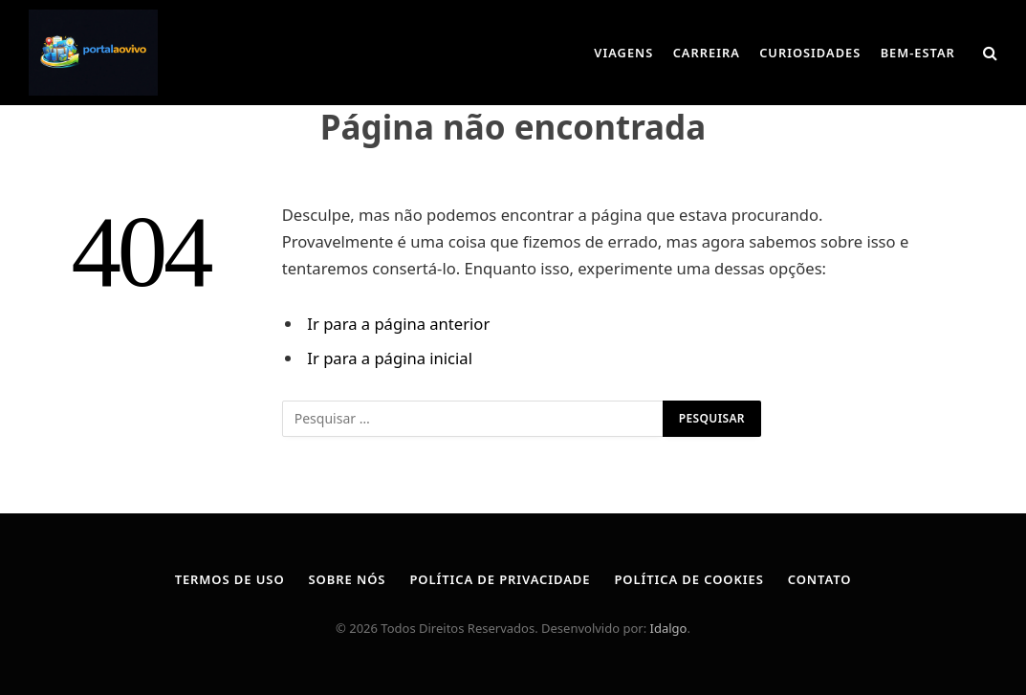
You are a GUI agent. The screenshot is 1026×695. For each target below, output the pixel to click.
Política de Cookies (688, 579)
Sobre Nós (347, 579)
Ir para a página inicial (389, 358)
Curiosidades (810, 52)
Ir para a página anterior (398, 324)
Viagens (623, 52)
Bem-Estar (918, 52)
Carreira (706, 52)
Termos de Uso (230, 579)
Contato (820, 579)
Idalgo (669, 628)
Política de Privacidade (499, 579)
